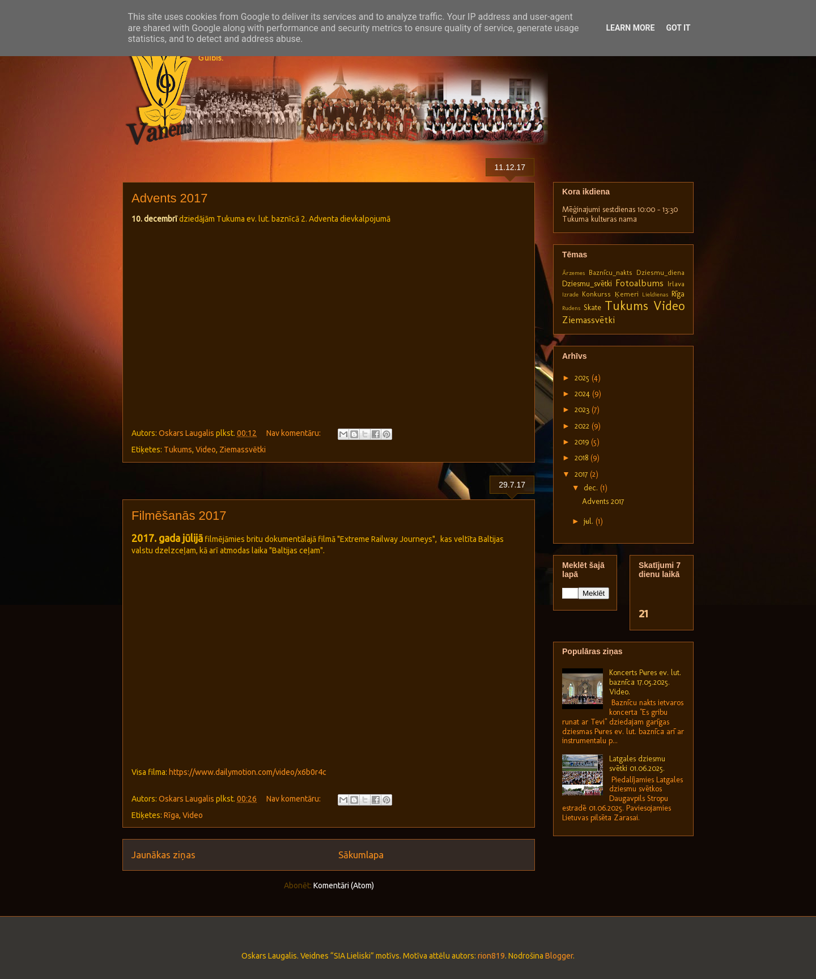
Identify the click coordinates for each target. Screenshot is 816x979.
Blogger (559, 955)
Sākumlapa (361, 854)
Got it (678, 27)
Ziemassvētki (242, 449)
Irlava (676, 283)
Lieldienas (655, 294)
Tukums (178, 449)
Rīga (171, 815)
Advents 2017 (169, 198)
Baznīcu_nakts (610, 272)
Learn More (630, 27)
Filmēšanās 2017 (179, 515)
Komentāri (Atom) (343, 885)
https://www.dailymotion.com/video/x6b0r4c (247, 772)
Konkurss (596, 294)
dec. (592, 488)
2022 (583, 426)
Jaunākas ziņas (163, 854)
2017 (582, 474)
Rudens (571, 308)
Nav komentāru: (294, 433)
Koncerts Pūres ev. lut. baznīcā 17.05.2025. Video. (645, 682)
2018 (582, 458)
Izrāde (570, 294)
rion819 (491, 955)
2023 (583, 409)
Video (206, 449)
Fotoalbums (639, 283)
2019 (583, 442)
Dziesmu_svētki (587, 284)
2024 (583, 394)
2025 (583, 378)
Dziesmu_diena (660, 272)
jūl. (590, 521)
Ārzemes (573, 273)
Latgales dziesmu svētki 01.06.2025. (637, 763)
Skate (592, 307)
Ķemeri (626, 294)
